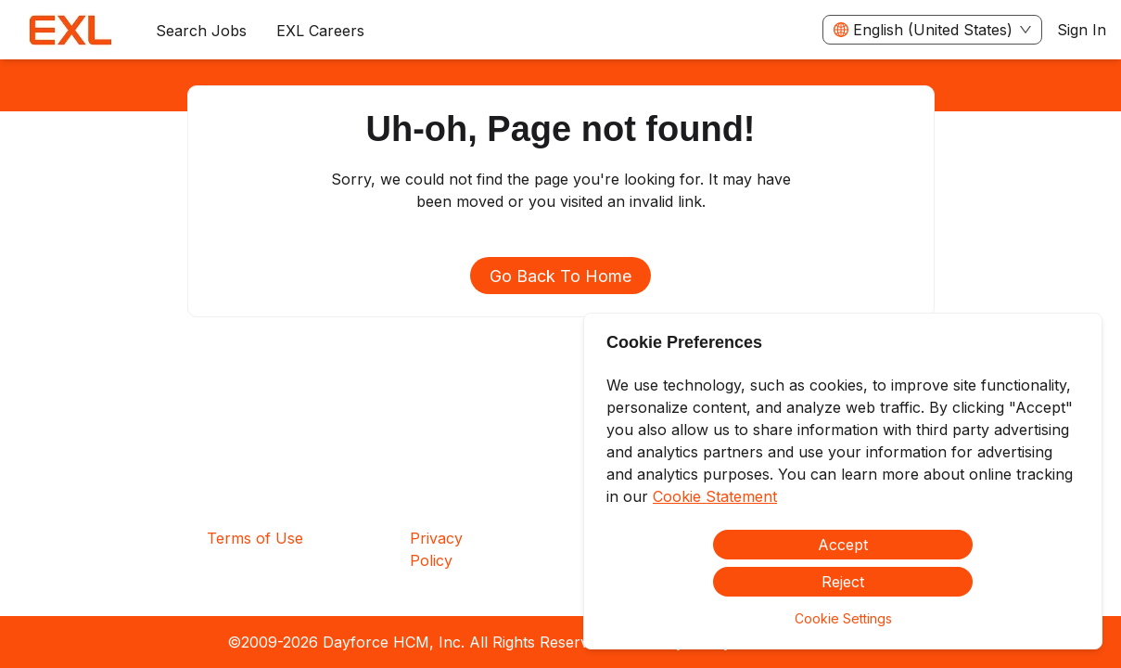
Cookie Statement (715, 496)
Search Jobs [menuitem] (201, 30)
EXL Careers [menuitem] (320, 30)
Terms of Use (255, 538)
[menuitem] (70, 30)
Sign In (1081, 29)
